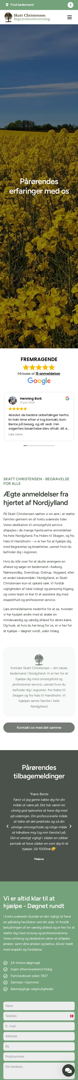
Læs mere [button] (16, 434)
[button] (69, 17)
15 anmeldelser (48, 373)
